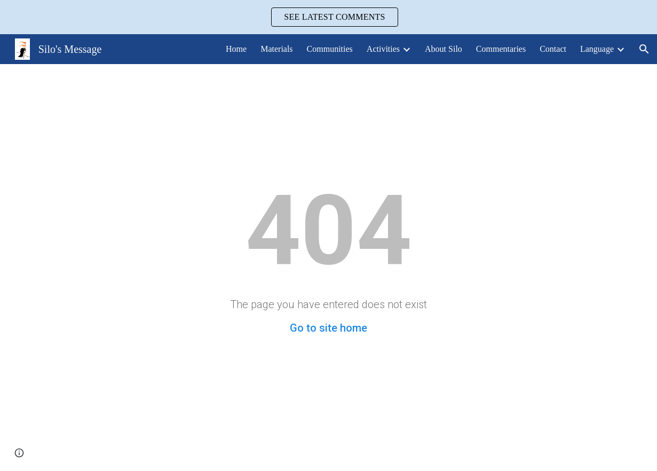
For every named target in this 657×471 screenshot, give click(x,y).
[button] (644, 49)
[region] (328, 17)
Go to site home (328, 327)
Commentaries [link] (501, 48)
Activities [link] (383, 48)
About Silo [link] (443, 48)
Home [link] (236, 48)
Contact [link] (553, 48)
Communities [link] (330, 48)
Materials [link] (276, 48)
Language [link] (597, 48)
